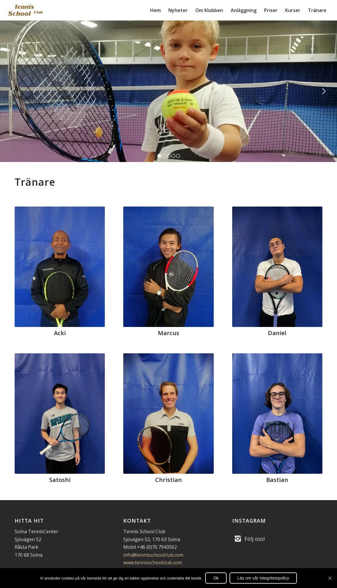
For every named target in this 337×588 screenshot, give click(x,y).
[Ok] (330, 578)
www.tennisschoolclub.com (152, 562)
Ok (215, 578)
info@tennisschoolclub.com (153, 555)
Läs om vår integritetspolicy (263, 578)
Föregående (13, 91)
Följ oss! (254, 538)
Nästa (324, 91)
